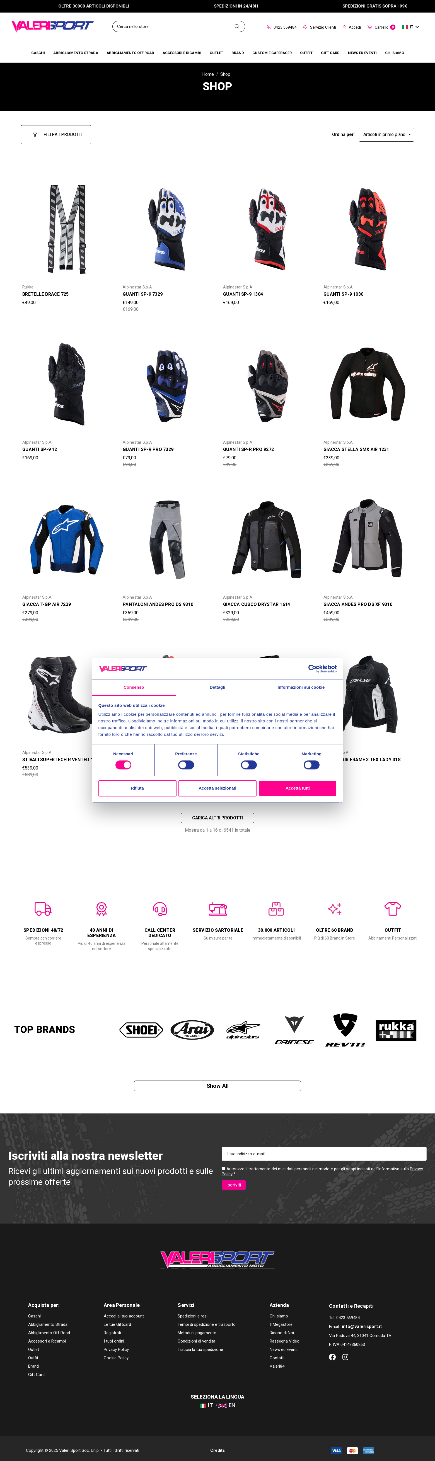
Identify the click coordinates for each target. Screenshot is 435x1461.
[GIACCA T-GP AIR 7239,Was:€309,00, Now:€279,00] (67, 534)
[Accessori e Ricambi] (182, 52)
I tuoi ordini (114, 1336)
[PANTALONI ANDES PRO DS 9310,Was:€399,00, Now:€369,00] (167, 534)
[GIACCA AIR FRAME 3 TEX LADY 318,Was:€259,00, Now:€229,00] (368, 689)
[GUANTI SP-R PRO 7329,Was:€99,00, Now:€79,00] (167, 379)
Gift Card (36, 1370)
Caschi (34, 1311)
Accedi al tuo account (124, 1311)
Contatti (277, 1353)
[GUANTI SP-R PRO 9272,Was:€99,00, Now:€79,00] (267, 379)
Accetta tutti (298, 788)
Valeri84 (277, 1362)
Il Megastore (281, 1320)
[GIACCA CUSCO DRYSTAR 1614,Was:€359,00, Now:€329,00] (267, 534)
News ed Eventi (284, 1345)
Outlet (33, 1345)
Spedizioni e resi (192, 1311)
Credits (217, 1446)
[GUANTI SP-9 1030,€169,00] (368, 224)
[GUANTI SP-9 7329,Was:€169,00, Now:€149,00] (167, 224)
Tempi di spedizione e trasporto (207, 1320)
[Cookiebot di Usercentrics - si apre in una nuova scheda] (312, 669)
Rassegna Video (284, 1336)
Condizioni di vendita (196, 1336)
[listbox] (386, 132)
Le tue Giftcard (117, 1320)
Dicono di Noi (282, 1328)
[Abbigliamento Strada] (75, 52)
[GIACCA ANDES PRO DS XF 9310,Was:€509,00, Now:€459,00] (368, 534)
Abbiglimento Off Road (49, 1328)
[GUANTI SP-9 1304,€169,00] (267, 224)
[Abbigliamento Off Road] (130, 52)
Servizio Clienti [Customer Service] (319, 27)
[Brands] (237, 52)
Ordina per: (343, 132)
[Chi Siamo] (394, 52)
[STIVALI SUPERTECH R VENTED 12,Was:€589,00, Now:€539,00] (67, 689)
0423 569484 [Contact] (282, 27)
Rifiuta (137, 788)
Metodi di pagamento (197, 1328)
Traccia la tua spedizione (200, 1345)
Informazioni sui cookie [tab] (301, 687)
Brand (33, 1362)
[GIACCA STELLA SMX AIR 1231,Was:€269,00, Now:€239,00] (368, 379)
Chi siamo (279, 1311)
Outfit (33, 1353)
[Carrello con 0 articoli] (381, 27)
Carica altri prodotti (217, 814)
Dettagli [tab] (217, 687)
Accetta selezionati (217, 788)
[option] (43, 919)
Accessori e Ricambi (47, 1336)
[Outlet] (216, 52)
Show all (218, 1086)
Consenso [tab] (134, 687)
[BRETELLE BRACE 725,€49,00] (67, 224)
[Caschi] (38, 52)
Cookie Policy (116, 1353)
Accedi (352, 27)
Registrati (112, 1328)
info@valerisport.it (362, 1322)
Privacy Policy (116, 1345)
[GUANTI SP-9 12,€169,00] (67, 379)
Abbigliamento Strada (47, 1320)
